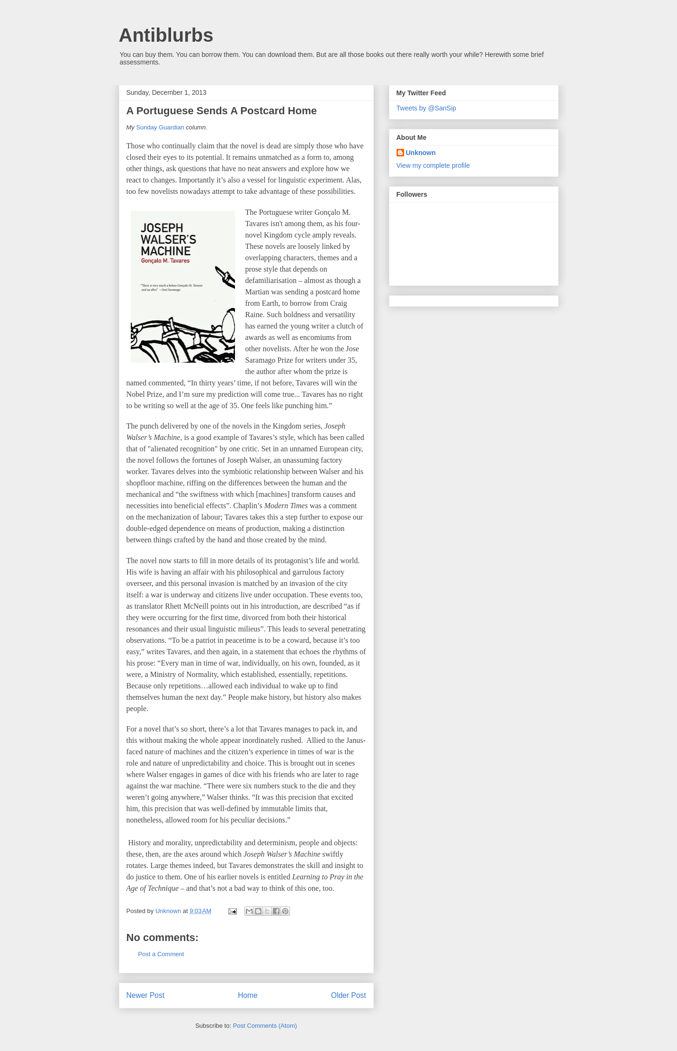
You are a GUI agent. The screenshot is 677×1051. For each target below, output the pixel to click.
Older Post (348, 995)
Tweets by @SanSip (426, 108)
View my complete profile (433, 165)
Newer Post (145, 995)
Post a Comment (161, 954)
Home (248, 995)
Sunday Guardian (160, 127)
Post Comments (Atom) (265, 1025)
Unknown (421, 152)
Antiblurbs (166, 35)
